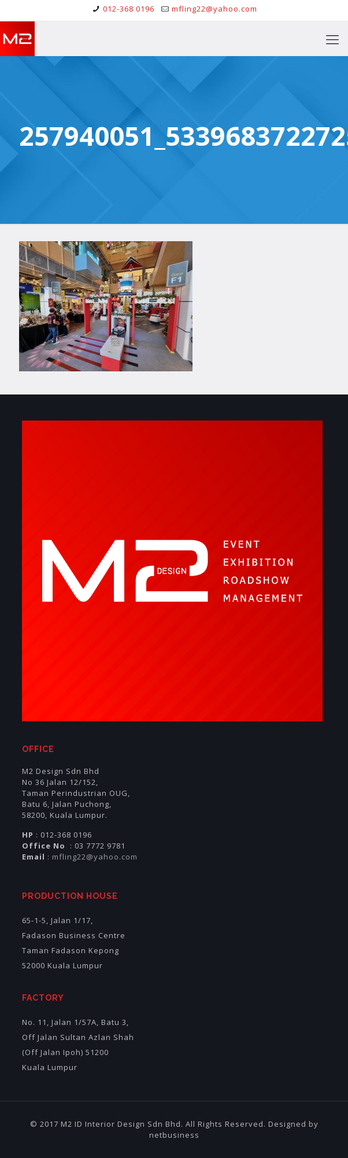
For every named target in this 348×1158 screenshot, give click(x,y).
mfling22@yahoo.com (214, 8)
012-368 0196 (128, 8)
